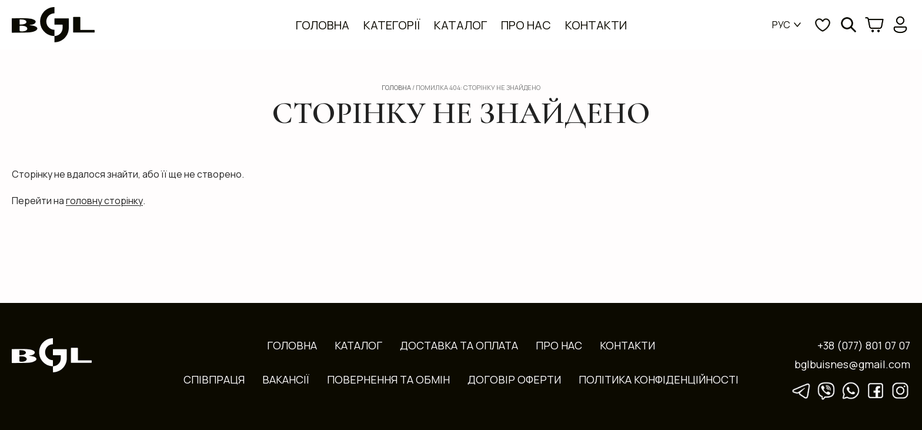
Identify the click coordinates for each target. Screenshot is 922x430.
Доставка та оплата (459, 345)
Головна (322, 25)
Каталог (460, 25)
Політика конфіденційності (659, 379)
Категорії (391, 25)
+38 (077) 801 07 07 (863, 345)
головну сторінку (104, 200)
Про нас (526, 25)
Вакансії (285, 379)
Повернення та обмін (388, 379)
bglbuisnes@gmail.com (852, 363)
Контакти (596, 25)
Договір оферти (514, 379)
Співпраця (214, 379)
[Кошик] (874, 25)
